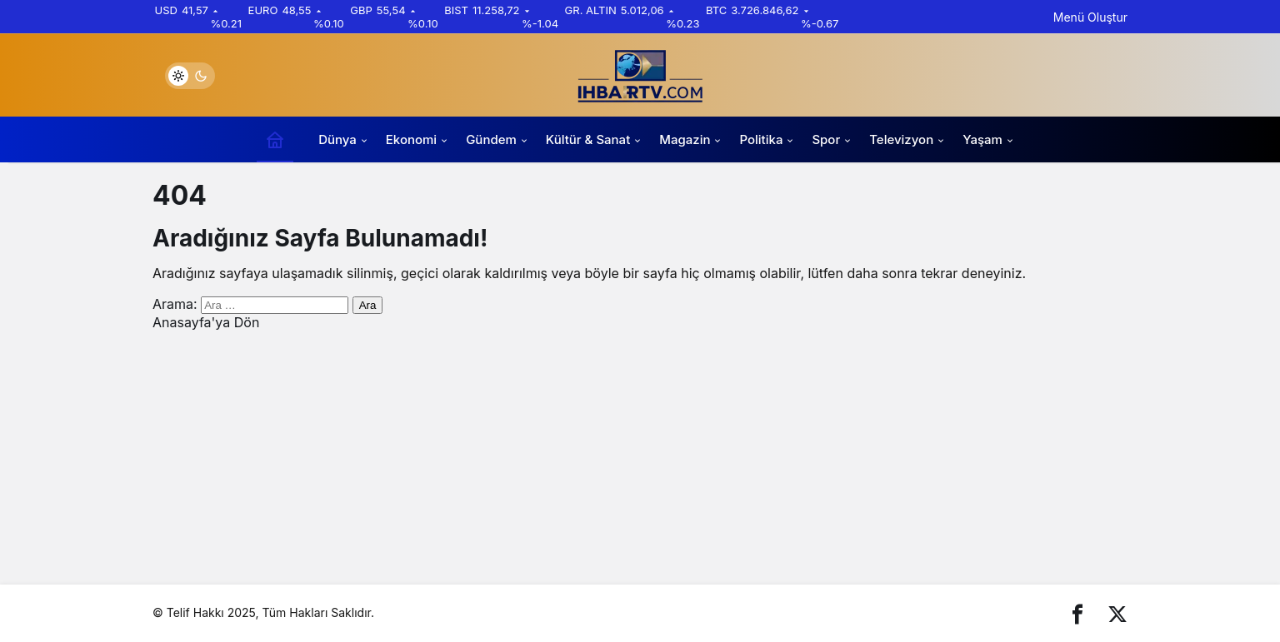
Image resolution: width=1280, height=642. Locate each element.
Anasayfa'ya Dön (205, 322)
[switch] (190, 75)
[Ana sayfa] (275, 139)
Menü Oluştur (1090, 17)
